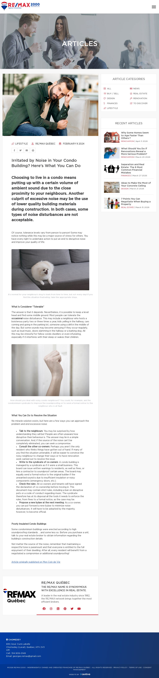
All (107, 89)
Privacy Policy (120, 667)
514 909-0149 (18, 653)
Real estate (138, 94)
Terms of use (135, 667)
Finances (111, 103)
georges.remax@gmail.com (27, 656)
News (135, 89)
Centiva (85, 674)
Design (109, 98)
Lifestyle (19, 144)
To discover (139, 103)
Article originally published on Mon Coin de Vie (35, 562)
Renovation (138, 98)
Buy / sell (111, 94)
